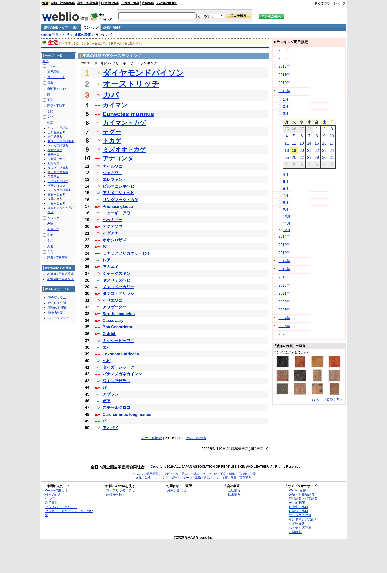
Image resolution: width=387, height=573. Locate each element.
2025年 (284, 326)
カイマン (115, 105)
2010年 (284, 66)
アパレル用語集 (58, 181)
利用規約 (51, 503)
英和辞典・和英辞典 (303, 498)
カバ (111, 95)
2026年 (284, 334)
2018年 (284, 269)
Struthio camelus (119, 314)
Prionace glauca (118, 206)
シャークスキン (116, 273)
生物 (50, 235)
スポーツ (53, 229)
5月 (285, 182)
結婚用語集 (55, 150)
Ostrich (109, 334)
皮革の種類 (83, 35)
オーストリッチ (131, 83)
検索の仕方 (53, 494)
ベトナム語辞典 (300, 528)
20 (301, 150)
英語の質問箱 (57, 307)
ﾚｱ (105, 387)
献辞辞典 (53, 163)
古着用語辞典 (56, 194)
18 (286, 150)
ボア (107, 401)
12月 (286, 230)
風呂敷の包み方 (58, 172)
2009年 (284, 58)
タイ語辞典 (297, 523)
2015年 (284, 245)
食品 (50, 240)
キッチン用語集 (58, 128)
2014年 (284, 236)
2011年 (284, 74)
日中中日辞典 (110, 3)
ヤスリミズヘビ (116, 280)
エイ (107, 347)
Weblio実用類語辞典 (60, 274)
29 (317, 157)
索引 (75, 27)
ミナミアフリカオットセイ (126, 253)
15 (317, 143)
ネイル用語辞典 (58, 145)
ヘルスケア (54, 218)
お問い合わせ (176, 490)
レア (107, 260)
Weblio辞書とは (56, 490)
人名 (50, 246)
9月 (285, 209)
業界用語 (53, 71)
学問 (50, 111)
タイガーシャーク (118, 367)
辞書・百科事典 (57, 257)
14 (309, 143)
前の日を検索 (151, 438)
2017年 (284, 261)
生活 (66, 35)
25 (286, 157)
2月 (285, 106)
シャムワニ (112, 173)
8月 (285, 202)
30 (324, 157)
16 (324, 143)
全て (46, 61)
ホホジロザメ (114, 240)
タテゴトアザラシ (118, 293)
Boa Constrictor (118, 327)
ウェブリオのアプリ (120, 490)
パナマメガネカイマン (122, 374)
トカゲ (112, 140)
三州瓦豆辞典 (56, 132)
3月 (285, 113)
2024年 (284, 318)
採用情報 (234, 494)
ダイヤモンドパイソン (143, 72)
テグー (112, 131)
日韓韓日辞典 (130, 3)
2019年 (284, 277)
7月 (285, 195)
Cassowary (113, 320)
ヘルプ (340, 3)
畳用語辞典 (55, 136)
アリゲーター (114, 307)
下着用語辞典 (56, 203)
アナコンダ (118, 158)
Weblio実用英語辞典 (60, 279)
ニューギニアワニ (118, 213)
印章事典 (53, 176)
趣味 (50, 223)
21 (309, 150)
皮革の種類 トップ (56, 27)
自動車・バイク (57, 88)
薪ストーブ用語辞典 (61, 141)
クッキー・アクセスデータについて (69, 513)
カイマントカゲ (124, 122)
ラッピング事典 (58, 168)
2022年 (284, 302)
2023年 (284, 310)
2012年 (284, 83)
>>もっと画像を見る (328, 400)
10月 (286, 216)
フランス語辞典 (300, 515)
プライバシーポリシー (61, 507)
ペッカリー (112, 220)
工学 (50, 100)
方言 (50, 252)
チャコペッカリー (118, 287)
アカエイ (110, 267)
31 (332, 157)
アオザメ (110, 428)
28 (309, 157)
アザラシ (110, 394)
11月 (286, 223)
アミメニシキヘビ (118, 193)
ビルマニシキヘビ (118, 186)
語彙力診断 (55, 312)
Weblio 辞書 (49, 35)
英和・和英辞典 (87, 3)
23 (324, 150)
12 (294, 143)
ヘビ (107, 361)
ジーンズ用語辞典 (59, 190)
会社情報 (234, 490)
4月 (285, 175)
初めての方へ (323, 3)
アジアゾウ (112, 226)
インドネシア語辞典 (303, 519)
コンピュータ (56, 77)
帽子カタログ (56, 185)
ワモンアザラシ (116, 381)
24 (332, 150)
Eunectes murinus (128, 114)
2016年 (284, 253)
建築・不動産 (56, 105)
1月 (285, 99)
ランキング (91, 27)
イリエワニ (112, 300)
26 (294, 157)
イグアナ (110, 233)
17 (332, 143)
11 (286, 143)
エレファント (114, 179)
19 (294, 150)
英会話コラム (57, 297)
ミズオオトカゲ (124, 149)
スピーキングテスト (61, 318)
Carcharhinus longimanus (127, 414)
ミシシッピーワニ (118, 341)
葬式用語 (53, 154)
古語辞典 (148, 3)
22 (317, 150)
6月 (285, 189)
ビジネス (53, 66)
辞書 (45, 3)
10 (332, 136)
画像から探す (111, 27)
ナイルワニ (112, 166)
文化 (50, 117)
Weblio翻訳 (297, 503)
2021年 (284, 293)
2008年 (284, 50)
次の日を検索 (196, 438)
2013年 (284, 91)
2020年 (284, 285)
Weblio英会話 (57, 303)
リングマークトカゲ (120, 200)
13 (301, 143)
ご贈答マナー (56, 159)
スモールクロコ (116, 407)
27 (301, 157)
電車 (50, 83)
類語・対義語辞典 (63, 3)
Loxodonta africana (121, 354)
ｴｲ (105, 421)
